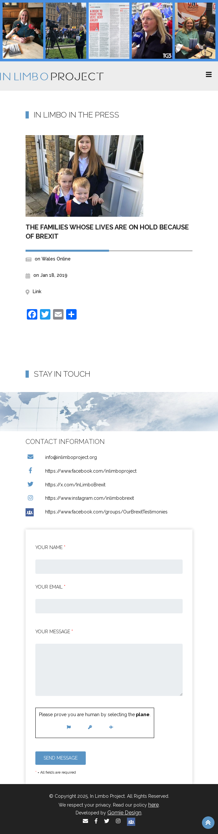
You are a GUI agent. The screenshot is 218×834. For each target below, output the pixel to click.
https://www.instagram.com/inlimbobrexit (80, 498)
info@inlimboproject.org (61, 457)
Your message (54, 631)
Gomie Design (124, 813)
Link (37, 291)
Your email (50, 587)
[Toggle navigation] (209, 76)
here (153, 805)
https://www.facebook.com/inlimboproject (81, 471)
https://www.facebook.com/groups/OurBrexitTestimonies (97, 511)
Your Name (50, 547)
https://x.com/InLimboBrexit (65, 484)
